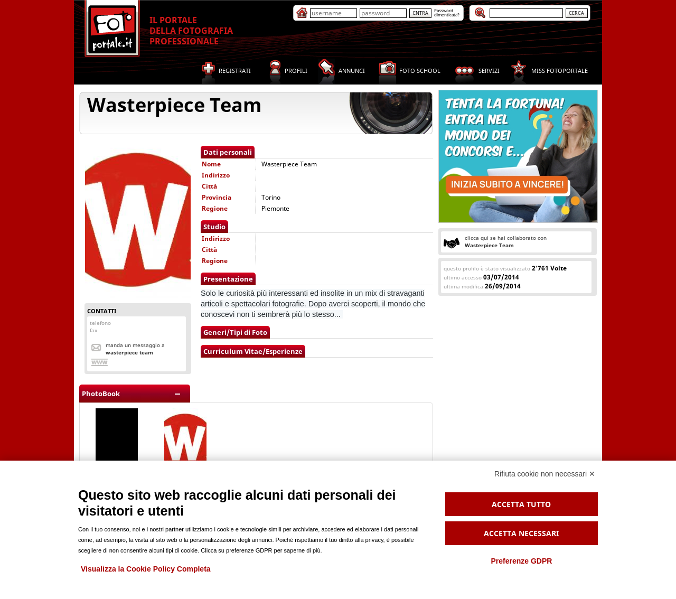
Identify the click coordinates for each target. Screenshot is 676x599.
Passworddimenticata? (446, 12)
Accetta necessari (521, 533)
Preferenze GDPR (521, 561)
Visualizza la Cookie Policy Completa (146, 569)
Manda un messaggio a (135, 348)
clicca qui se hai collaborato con (506, 241)
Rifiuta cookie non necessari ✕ (544, 474)
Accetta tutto (521, 504)
